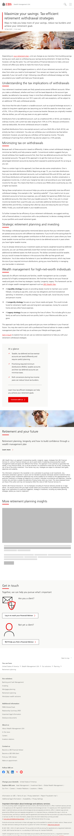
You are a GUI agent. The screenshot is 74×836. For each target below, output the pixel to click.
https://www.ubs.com (54, 824)
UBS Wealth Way (49, 284)
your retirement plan (21, 56)
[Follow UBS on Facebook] (3, 772)
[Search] (65, 4)
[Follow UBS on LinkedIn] (12, 772)
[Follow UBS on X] (8, 772)
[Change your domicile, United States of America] (28, 782)
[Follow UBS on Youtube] (21, 772)
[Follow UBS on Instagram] (17, 772)
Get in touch (7, 335)
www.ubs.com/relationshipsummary (14, 819)
